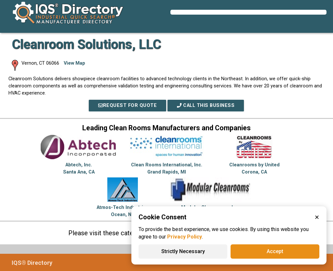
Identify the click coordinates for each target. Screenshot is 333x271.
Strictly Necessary (183, 251)
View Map (74, 63)
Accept (275, 251)
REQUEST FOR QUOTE (127, 105)
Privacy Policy (184, 237)
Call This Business (205, 105)
